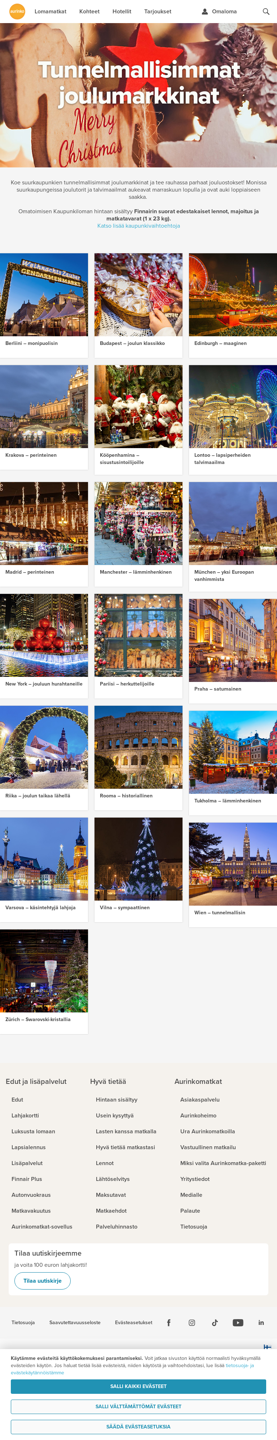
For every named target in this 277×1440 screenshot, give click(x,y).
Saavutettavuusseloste (75, 1323)
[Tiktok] (215, 1323)
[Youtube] (238, 1323)
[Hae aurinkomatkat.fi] (266, 11)
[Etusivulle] (17, 11)
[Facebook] (169, 1323)
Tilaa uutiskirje (42, 1280)
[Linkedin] (261, 1323)
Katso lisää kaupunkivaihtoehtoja (138, 225)
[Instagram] (192, 1323)
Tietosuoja (23, 1323)
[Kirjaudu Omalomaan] (219, 11)
